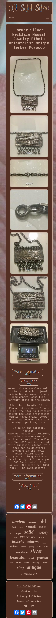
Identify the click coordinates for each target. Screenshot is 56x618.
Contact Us (29, 591)
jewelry (31, 547)
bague (18, 533)
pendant (42, 558)
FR (32, 606)
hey (15, 538)
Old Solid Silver (29, 586)
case (21, 527)
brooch (42, 526)
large (44, 543)
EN (25, 606)
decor (11, 534)
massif (45, 562)
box (31, 557)
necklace (21, 552)
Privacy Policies (29, 596)
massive (29, 573)
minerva (33, 542)
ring (20, 567)
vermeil (31, 526)
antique (34, 567)
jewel (14, 527)
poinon (23, 546)
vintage (14, 546)
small (41, 537)
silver (36, 551)
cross (39, 546)
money (42, 532)
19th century (27, 537)
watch (27, 562)
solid (28, 532)
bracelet (18, 542)
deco (11, 562)
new (18, 562)
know (32, 522)
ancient (19, 521)
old (42, 521)
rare (46, 546)
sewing (36, 562)
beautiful (18, 557)
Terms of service (29, 601)
